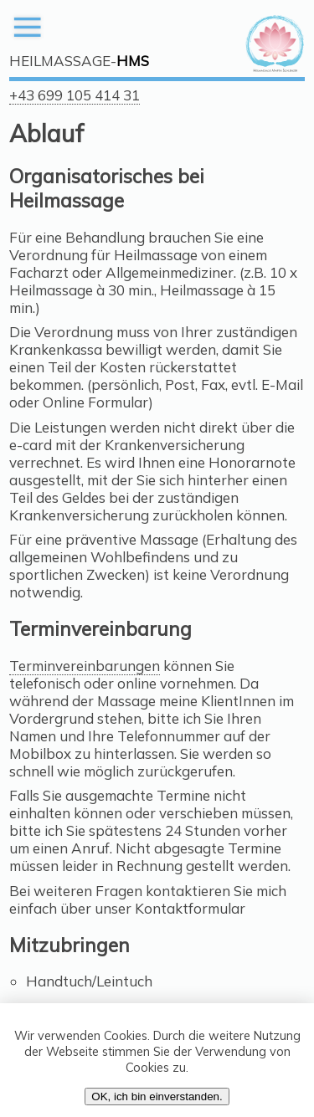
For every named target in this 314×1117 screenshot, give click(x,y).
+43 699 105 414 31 (74, 95)
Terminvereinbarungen (84, 665)
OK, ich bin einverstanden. (156, 1096)
